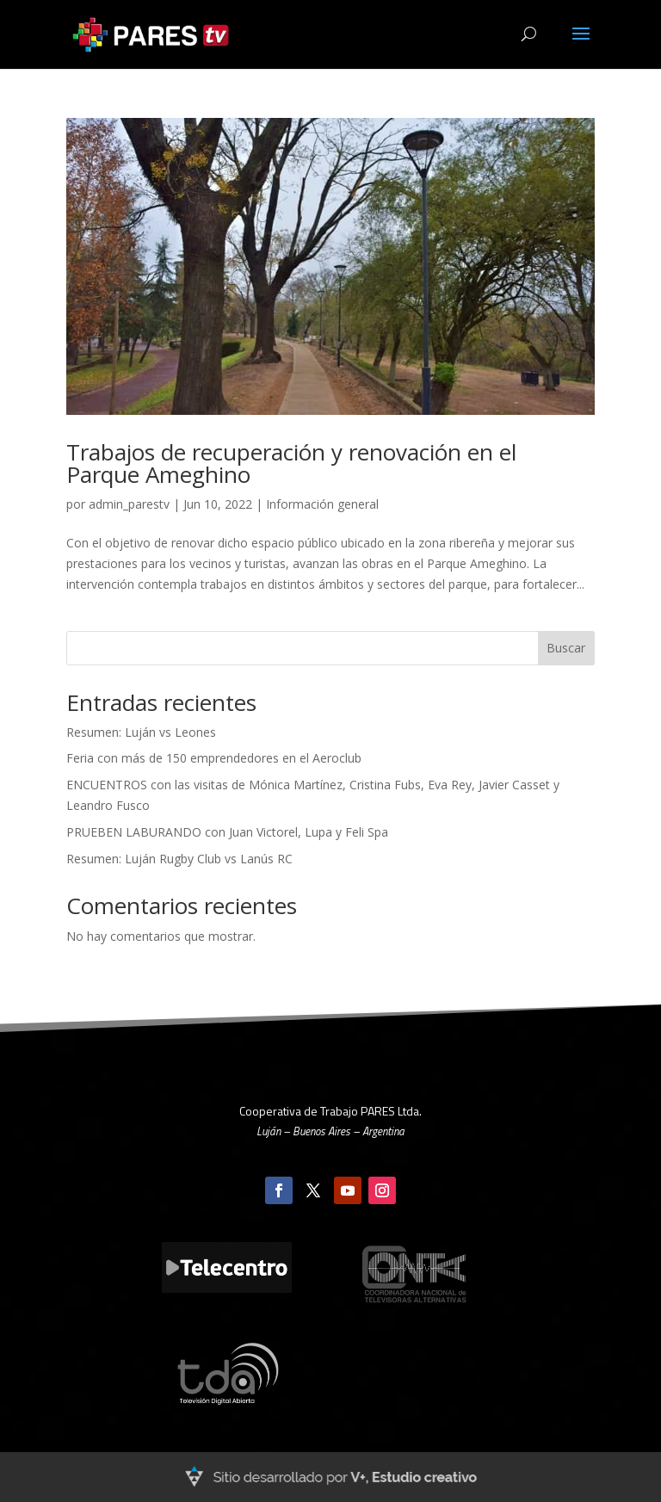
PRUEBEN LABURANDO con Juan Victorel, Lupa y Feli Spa (227, 832)
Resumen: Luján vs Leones (141, 732)
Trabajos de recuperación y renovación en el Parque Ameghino (291, 463)
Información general (322, 504)
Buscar (566, 648)
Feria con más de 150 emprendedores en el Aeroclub (213, 758)
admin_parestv (129, 504)
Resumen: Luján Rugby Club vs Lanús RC (179, 858)
